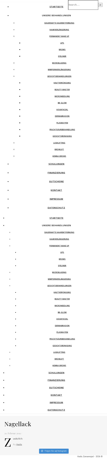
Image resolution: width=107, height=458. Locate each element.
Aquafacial (62, 109)
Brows (62, 49)
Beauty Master (62, 89)
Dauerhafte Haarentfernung (59, 23)
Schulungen (56, 163)
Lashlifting (59, 143)
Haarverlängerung (59, 29)
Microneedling (62, 96)
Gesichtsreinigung (62, 136)
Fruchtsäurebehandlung (62, 129)
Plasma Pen (62, 123)
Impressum (56, 198)
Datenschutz (56, 207)
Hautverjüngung (62, 83)
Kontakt (56, 190)
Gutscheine (56, 181)
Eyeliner (62, 56)
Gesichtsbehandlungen (59, 76)
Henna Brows (59, 156)
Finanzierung (56, 172)
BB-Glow (62, 103)
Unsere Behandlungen (56, 15)
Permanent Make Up (59, 36)
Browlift (59, 149)
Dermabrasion (62, 116)
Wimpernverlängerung (59, 69)
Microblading (59, 63)
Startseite (56, 6)
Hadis (19, 444)
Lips (62, 43)
